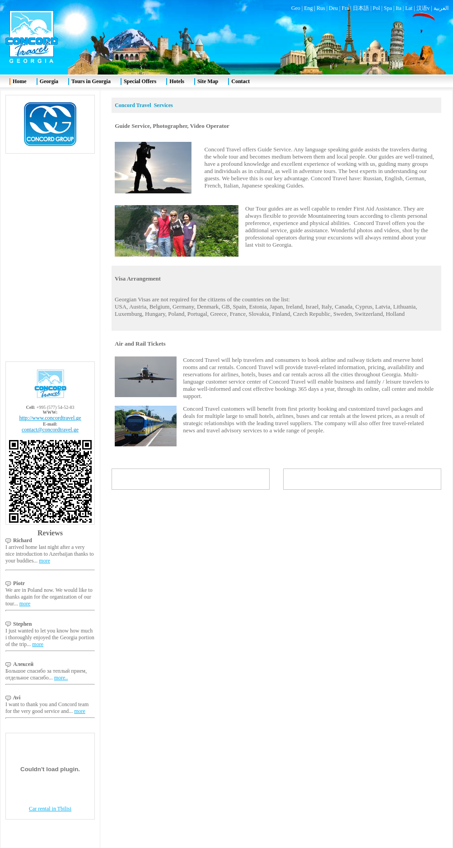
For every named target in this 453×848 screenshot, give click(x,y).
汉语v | (425, 8)
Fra (345, 8)
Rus (321, 8)
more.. (61, 678)
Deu (333, 8)
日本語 (361, 8)
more (44, 561)
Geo (295, 8)
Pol (376, 8)
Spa (388, 8)
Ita (399, 8)
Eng (308, 8)
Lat (408, 8)
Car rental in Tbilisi (50, 809)
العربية (441, 8)
